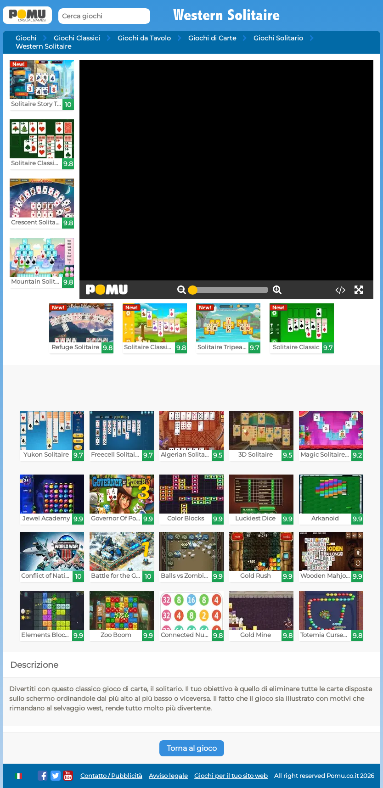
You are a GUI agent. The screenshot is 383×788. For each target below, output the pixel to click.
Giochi (26, 38)
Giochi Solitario (278, 38)
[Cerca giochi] (104, 16)
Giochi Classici (77, 38)
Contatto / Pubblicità (111, 775)
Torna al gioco (192, 748)
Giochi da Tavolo (144, 38)
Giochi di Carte (212, 38)
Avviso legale (168, 775)
